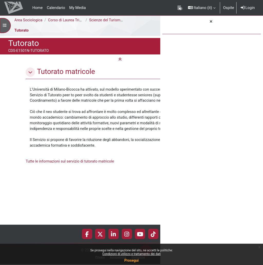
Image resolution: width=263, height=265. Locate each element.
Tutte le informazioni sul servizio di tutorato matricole (71, 209)
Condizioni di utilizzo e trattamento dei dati (131, 254)
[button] (202, 7)
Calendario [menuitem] (56, 7)
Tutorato (21, 30)
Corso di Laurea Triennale (70, 20)
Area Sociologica (28, 20)
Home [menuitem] (37, 7)
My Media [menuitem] (77, 7)
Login (248, 7)
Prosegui (131, 260)
